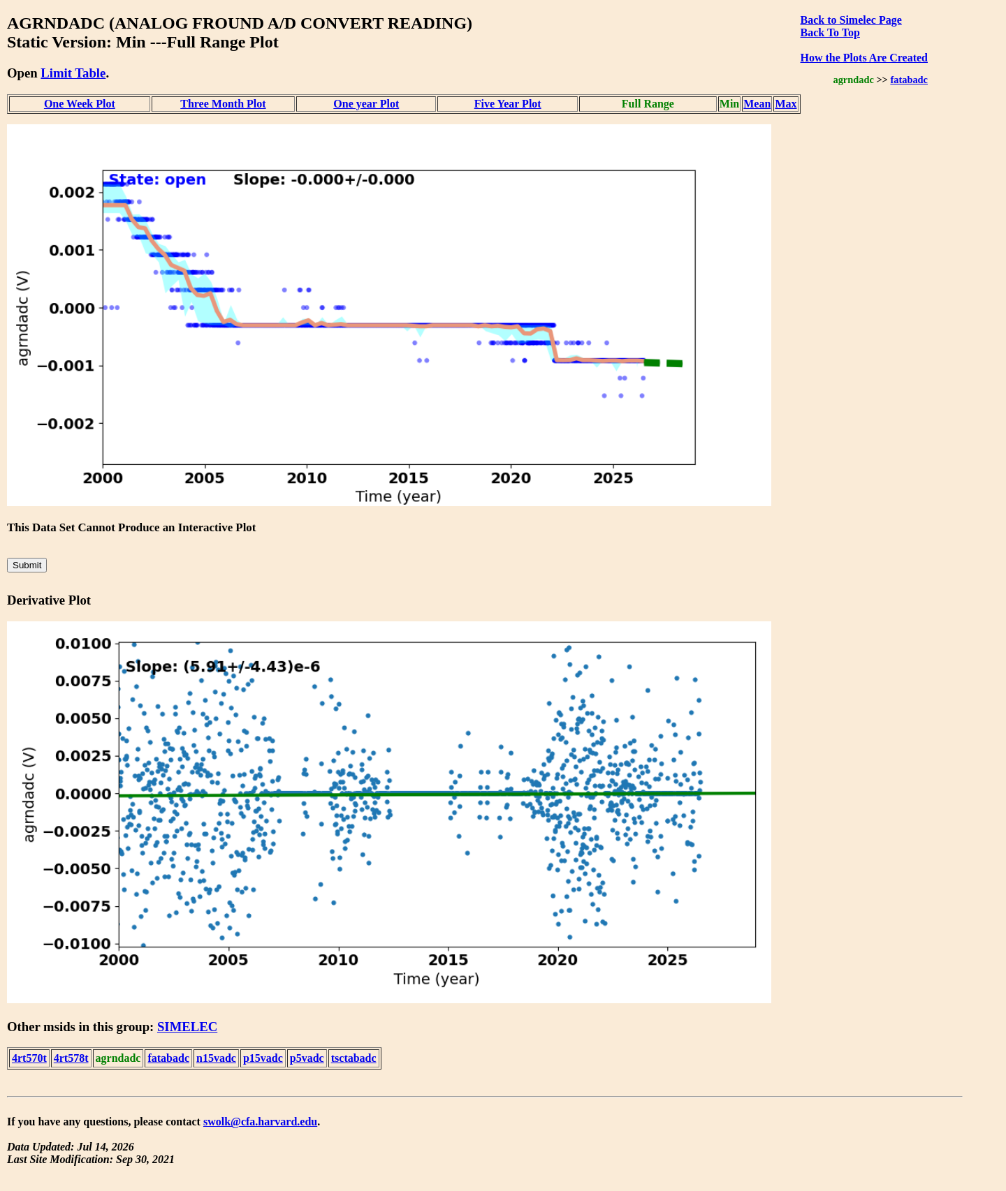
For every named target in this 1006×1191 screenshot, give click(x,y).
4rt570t (29, 1058)
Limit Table (73, 73)
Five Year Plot (507, 104)
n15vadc (216, 1058)
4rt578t (71, 1058)
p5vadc (307, 1058)
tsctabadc (354, 1058)
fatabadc (909, 79)
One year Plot (366, 104)
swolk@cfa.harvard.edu (260, 1121)
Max (785, 104)
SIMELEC (187, 1026)
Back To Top (830, 32)
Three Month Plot (222, 104)
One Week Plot (79, 104)
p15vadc (263, 1058)
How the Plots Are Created (864, 58)
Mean (757, 104)
